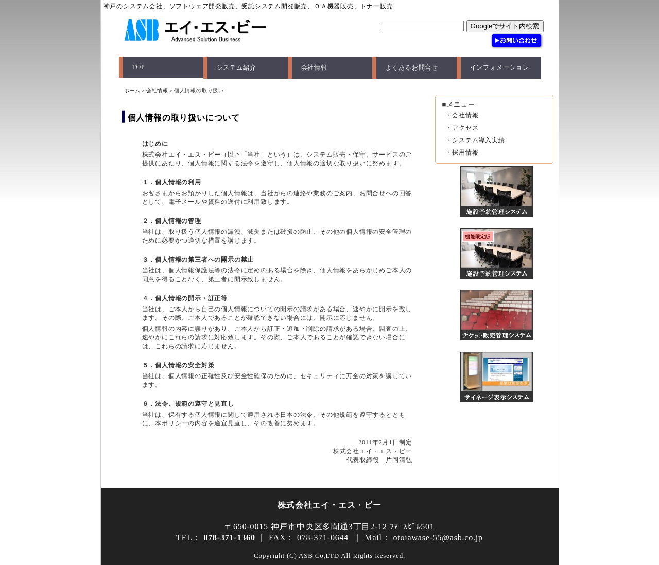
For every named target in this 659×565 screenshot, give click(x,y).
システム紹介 (236, 67)
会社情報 (314, 67)
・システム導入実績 (475, 140)
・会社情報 (462, 115)
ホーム (132, 90)
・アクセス (462, 127)
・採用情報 (462, 152)
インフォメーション (499, 67)
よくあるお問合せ (412, 67)
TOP (138, 67)
